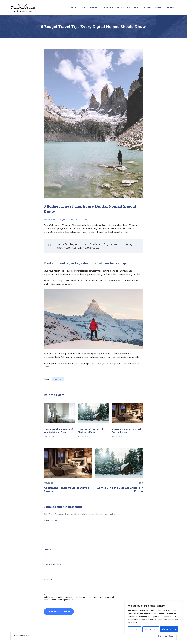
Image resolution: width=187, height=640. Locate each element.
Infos (83, 7)
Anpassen (135, 629)
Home (73, 7)
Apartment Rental (69, 219)
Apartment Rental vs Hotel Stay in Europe (126, 430)
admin (86, 219)
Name (47, 550)
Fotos (136, 7)
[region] (153, 618)
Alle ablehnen (150, 629)
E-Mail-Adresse (52, 564)
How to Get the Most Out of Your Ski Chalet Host (58, 430)
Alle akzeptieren (169, 629)
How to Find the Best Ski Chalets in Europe (91, 430)
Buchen (147, 7)
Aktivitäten (122, 7)
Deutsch (170, 7)
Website (48, 579)
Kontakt (158, 7)
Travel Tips (58, 379)
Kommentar (50, 520)
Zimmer (93, 7)
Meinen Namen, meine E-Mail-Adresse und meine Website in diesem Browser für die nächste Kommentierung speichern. (79, 598)
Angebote (108, 7)
